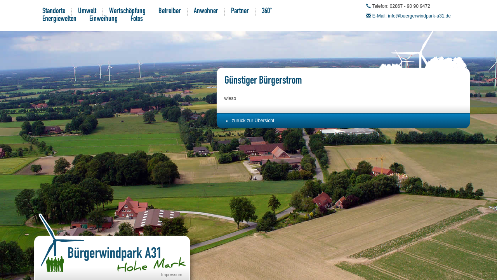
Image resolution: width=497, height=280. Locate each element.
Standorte (53, 12)
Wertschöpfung (127, 12)
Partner (240, 12)
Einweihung (103, 19)
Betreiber (169, 12)
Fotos (136, 19)
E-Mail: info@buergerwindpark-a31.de (411, 16)
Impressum (171, 274)
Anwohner (206, 12)
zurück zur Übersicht (253, 120)
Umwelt (87, 12)
